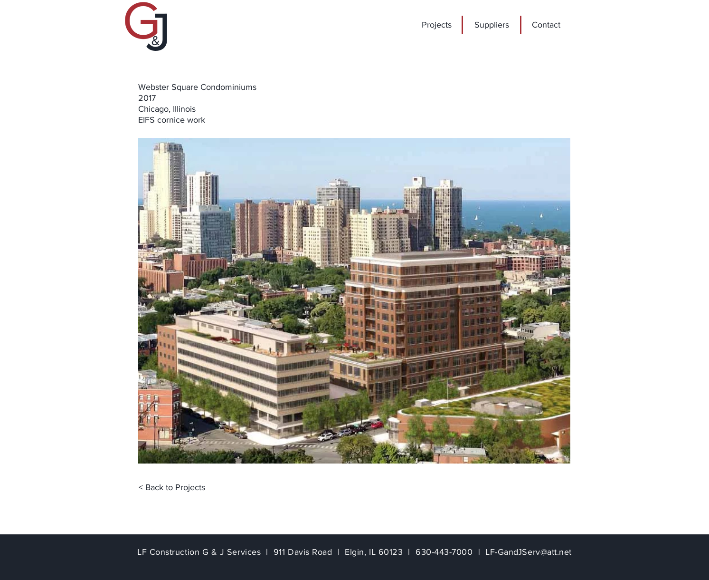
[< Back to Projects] (172, 487)
